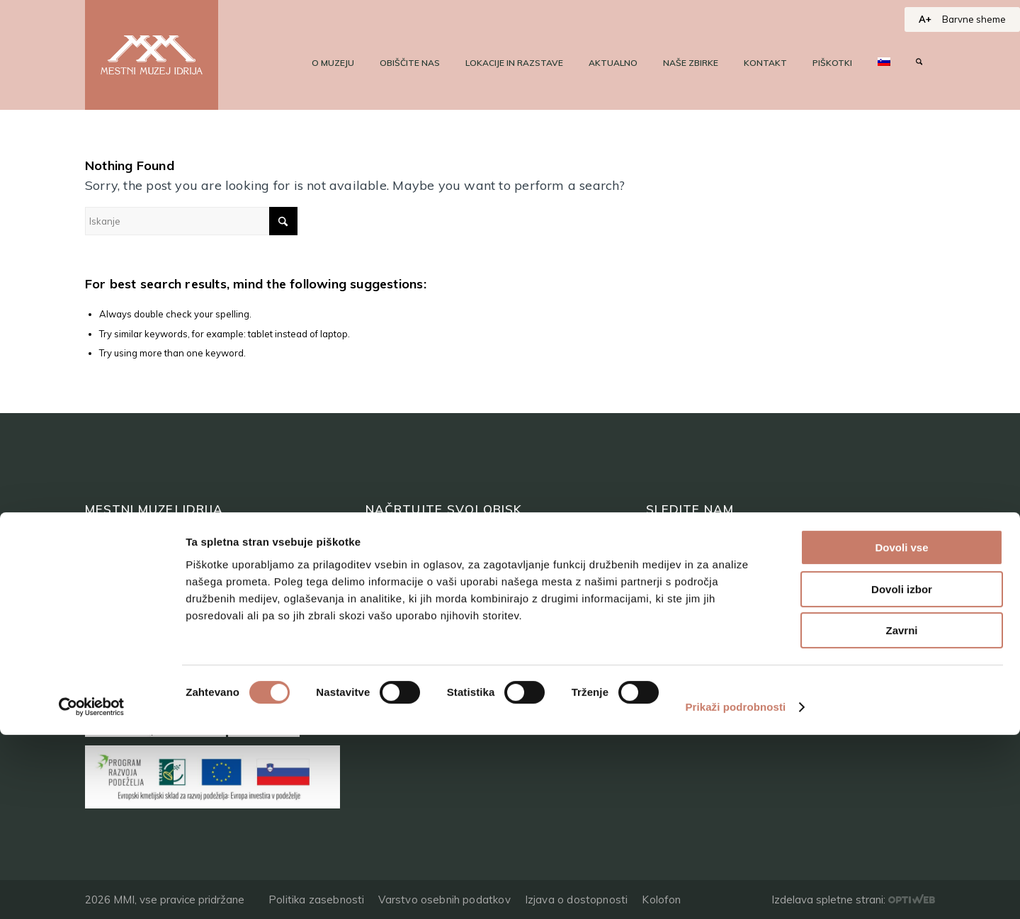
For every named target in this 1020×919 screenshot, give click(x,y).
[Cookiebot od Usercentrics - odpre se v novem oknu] (92, 891)
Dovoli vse (901, 732)
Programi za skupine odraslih (449, 629)
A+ (925, 19)
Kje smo (388, 683)
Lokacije (389, 548)
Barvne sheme (974, 19)
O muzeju (112, 548)
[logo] (151, 55)
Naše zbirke (118, 575)
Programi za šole (414, 656)
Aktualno (111, 602)
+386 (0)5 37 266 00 (703, 670)
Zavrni (901, 814)
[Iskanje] (919, 63)
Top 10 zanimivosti (420, 575)
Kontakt (107, 629)
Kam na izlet (401, 602)
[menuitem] (333, 63)
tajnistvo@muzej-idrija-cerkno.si (737, 639)
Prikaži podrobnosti (735, 891)
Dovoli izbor (901, 773)
